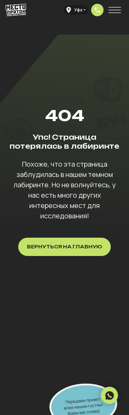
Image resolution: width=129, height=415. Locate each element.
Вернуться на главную (64, 246)
